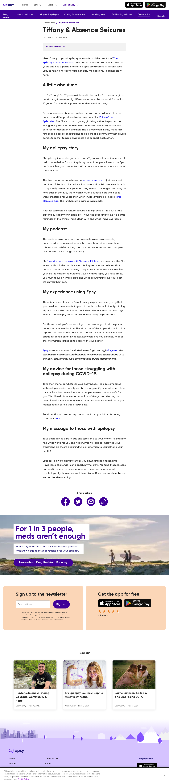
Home (25, 5)
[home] (8, 5)
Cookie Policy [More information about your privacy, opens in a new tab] (23, 779)
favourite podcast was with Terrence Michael (73, 261)
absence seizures (93, 180)
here (57, 418)
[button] (38, 5)
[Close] (165, 775)
